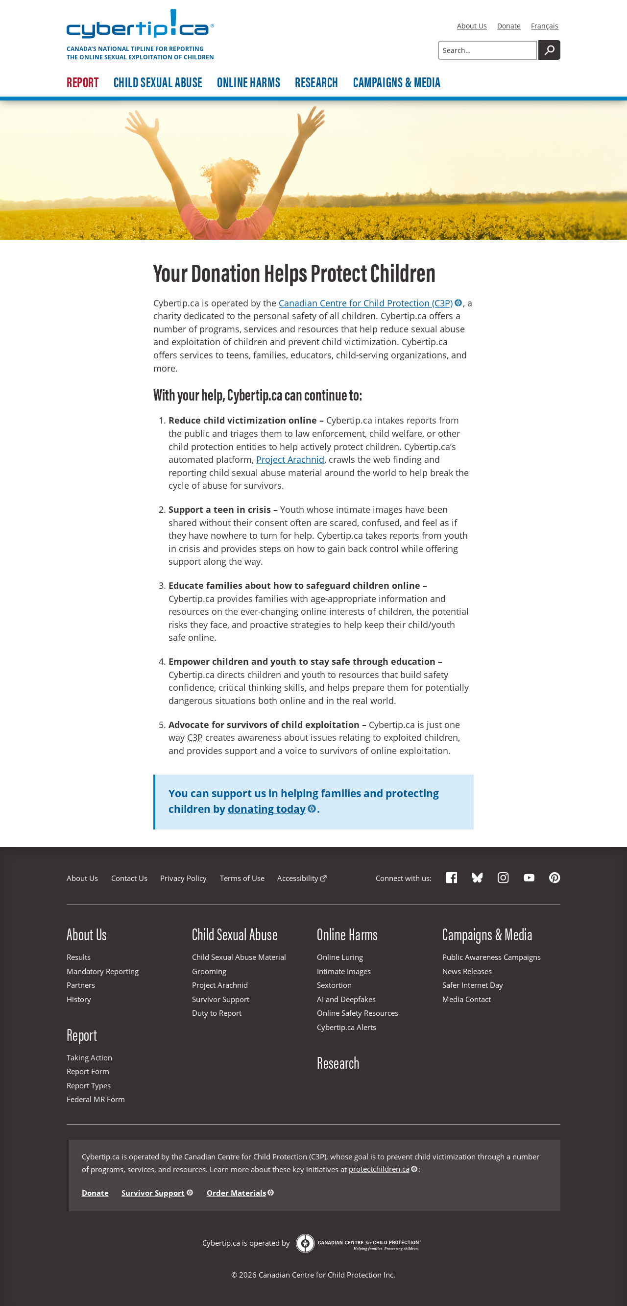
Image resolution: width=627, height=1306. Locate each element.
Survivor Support (220, 999)
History (79, 999)
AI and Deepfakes (346, 999)
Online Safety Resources (357, 1013)
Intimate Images (344, 971)
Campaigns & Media (397, 82)
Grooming (209, 971)
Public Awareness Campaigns (491, 957)
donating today (267, 809)
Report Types (89, 1085)
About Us (472, 25)
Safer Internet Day (472, 985)
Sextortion (334, 985)
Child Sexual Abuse (158, 82)
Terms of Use (242, 878)
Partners (81, 985)
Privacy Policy (183, 878)
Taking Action (89, 1057)
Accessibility (297, 878)
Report (82, 82)
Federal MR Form (96, 1099)
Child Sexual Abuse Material (239, 957)
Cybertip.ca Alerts (346, 1027)
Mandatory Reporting (103, 971)
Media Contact (466, 999)
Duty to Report (216, 1013)
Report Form (88, 1071)
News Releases (467, 971)
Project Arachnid (290, 459)
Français (544, 25)
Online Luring (340, 957)
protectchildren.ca (379, 1169)
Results (79, 957)
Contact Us (129, 878)
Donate (509, 25)
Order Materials (236, 1192)
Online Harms (248, 82)
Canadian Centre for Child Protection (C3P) (366, 303)
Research (316, 82)
